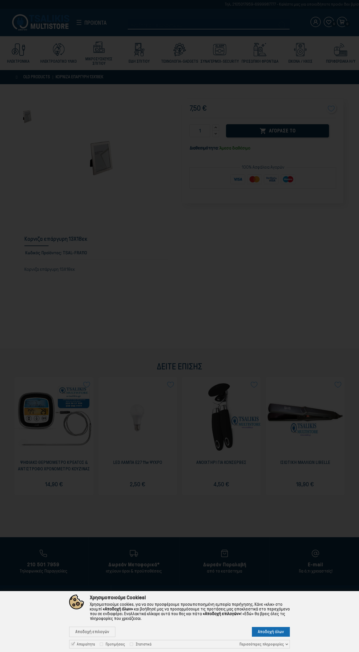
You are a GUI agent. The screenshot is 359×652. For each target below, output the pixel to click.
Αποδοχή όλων (271, 631)
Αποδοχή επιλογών (92, 631)
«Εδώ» (248, 613)
